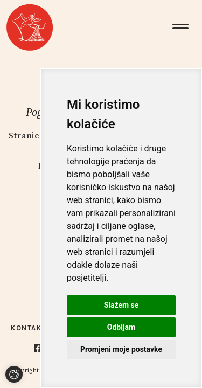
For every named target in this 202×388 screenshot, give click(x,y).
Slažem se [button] (121, 305)
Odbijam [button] (121, 327)
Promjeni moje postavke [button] (121, 349)
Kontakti (30, 328)
